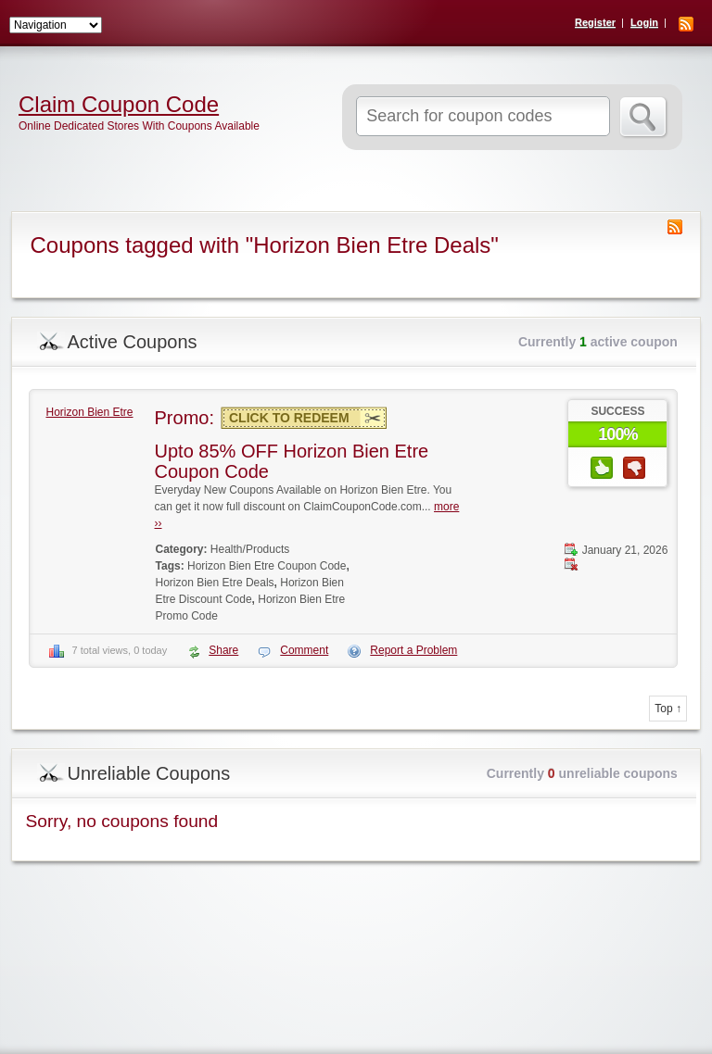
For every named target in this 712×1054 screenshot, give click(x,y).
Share (223, 650)
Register (595, 22)
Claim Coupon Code (119, 104)
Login (644, 22)
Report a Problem (413, 650)
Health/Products (249, 549)
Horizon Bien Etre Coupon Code (266, 565)
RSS (686, 24)
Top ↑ (668, 708)
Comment (304, 650)
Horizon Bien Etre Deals (215, 582)
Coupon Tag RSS (675, 227)
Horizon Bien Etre (89, 412)
